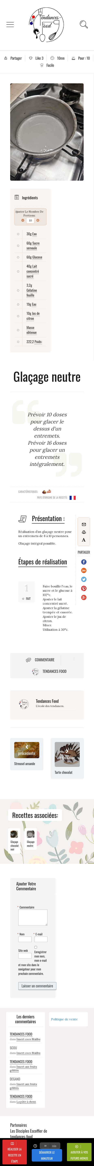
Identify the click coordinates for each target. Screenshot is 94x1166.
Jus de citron (33, 316)
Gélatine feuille (32, 293)
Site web (23, 950)
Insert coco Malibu (28, 1039)
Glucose (37, 257)
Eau (34, 233)
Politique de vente (64, 1019)
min (54, 1146)
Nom (21, 934)
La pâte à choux (26, 1101)
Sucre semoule (33, 245)
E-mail (38, 934)
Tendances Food (54, 671)
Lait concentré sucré (33, 271)
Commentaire (44, 659)
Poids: (38, 341)
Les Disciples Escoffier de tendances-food (28, 1134)
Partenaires (18, 1125)
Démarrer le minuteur (47, 1155)
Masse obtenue (32, 330)
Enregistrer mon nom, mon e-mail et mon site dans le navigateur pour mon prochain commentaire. (32, 963)
